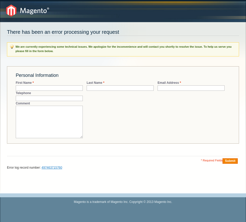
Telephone (23, 93)
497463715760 (52, 167)
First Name (24, 82)
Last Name (94, 82)
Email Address (168, 82)
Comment (23, 103)
